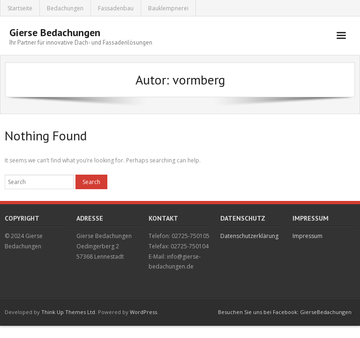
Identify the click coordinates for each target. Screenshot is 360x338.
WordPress (143, 311)
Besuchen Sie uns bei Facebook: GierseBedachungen (285, 311)
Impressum (307, 236)
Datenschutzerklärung (249, 236)
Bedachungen (65, 8)
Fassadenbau (116, 8)
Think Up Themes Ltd (68, 311)
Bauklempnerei (168, 8)
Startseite (20, 8)
